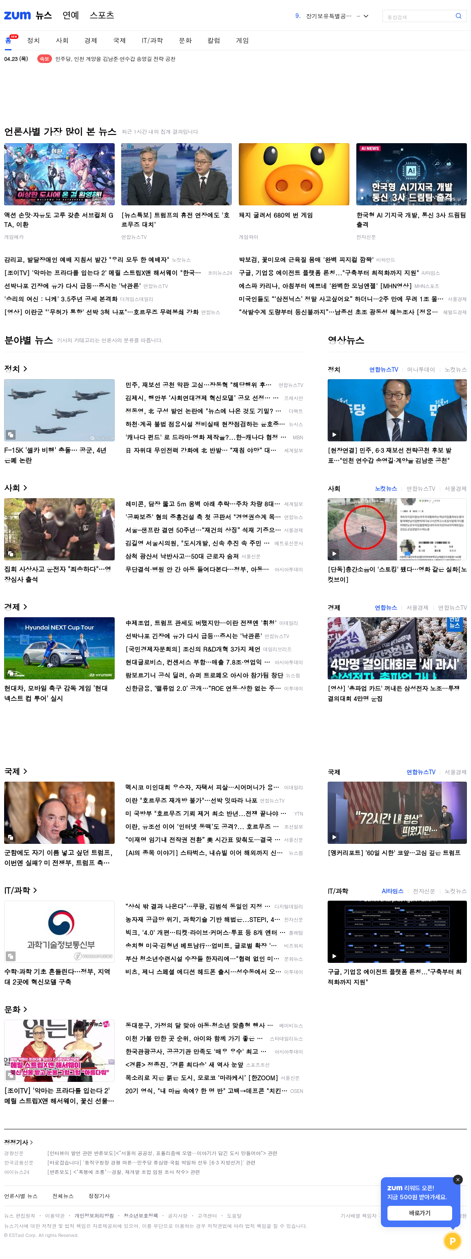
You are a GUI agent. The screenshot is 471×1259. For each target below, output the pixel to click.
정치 (33, 40)
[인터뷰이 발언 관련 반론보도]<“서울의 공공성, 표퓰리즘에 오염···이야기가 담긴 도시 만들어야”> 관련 (162, 1152)
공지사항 (178, 1215)
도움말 (234, 1215)
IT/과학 (152, 40)
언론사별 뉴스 (21, 1196)
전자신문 (366, 236)
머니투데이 (421, 369)
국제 (119, 40)
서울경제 (456, 488)
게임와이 (248, 236)
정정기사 (16, 1142)
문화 (185, 40)
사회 (62, 40)
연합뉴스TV (134, 236)
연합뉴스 (386, 607)
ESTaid (16, 1235)
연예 (71, 15)
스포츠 (102, 15)
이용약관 (55, 1215)
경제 (90, 40)
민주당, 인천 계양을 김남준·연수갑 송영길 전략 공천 (115, 59)
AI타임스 (392, 891)
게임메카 (14, 236)
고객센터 (207, 1215)
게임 (242, 40)
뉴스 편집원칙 (19, 1215)
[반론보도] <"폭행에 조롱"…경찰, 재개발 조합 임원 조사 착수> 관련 (123, 1171)
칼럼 (213, 40)
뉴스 (44, 15)
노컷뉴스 (456, 369)
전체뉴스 (63, 1196)
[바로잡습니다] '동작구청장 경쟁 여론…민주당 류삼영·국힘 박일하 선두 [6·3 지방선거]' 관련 (151, 1162)
